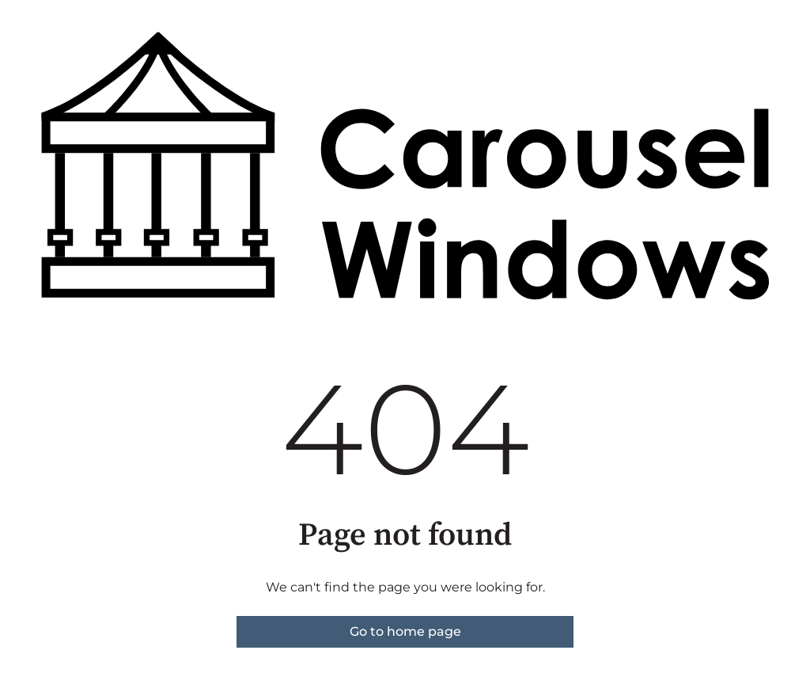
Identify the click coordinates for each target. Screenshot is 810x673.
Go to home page (405, 631)
